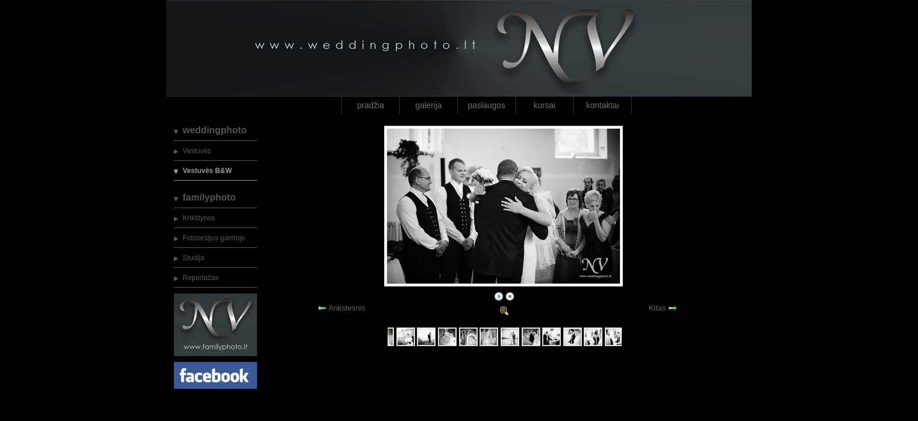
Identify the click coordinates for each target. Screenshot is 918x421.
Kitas (657, 307)
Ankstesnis (346, 307)
